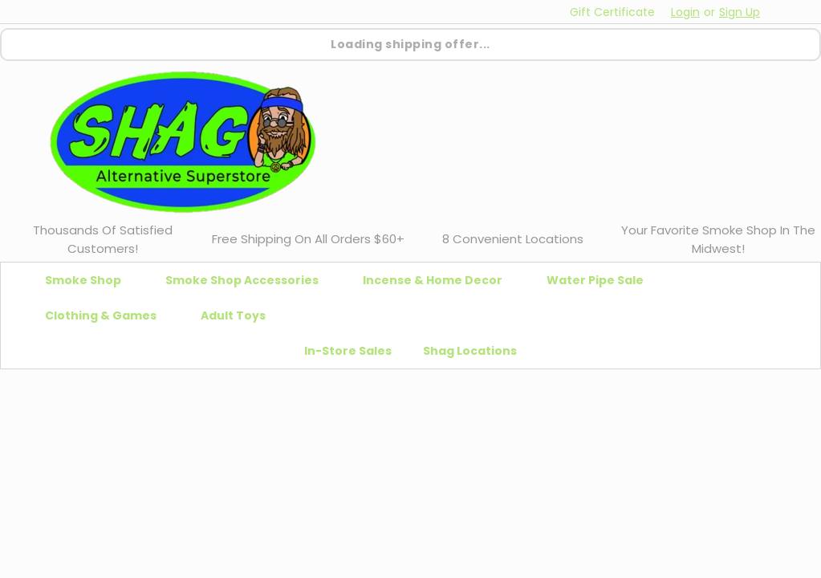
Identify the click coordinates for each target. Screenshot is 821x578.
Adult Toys (239, 315)
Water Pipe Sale (601, 280)
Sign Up (739, 12)
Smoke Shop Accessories (248, 280)
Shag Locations (470, 351)
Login (685, 12)
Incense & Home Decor (439, 280)
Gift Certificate (612, 12)
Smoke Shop (89, 280)
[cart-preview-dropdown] (788, 11)
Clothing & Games (107, 315)
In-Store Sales (348, 351)
